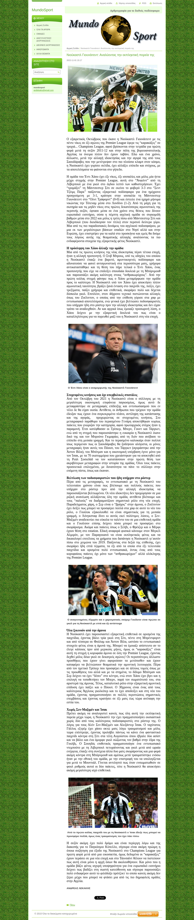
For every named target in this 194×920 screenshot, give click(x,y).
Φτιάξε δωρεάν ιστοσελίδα (123, 914)
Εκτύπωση (157, 3)
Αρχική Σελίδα (73, 48)
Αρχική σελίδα (106, 3)
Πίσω (72, 905)
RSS (144, 3)
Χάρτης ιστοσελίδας (127, 3)
